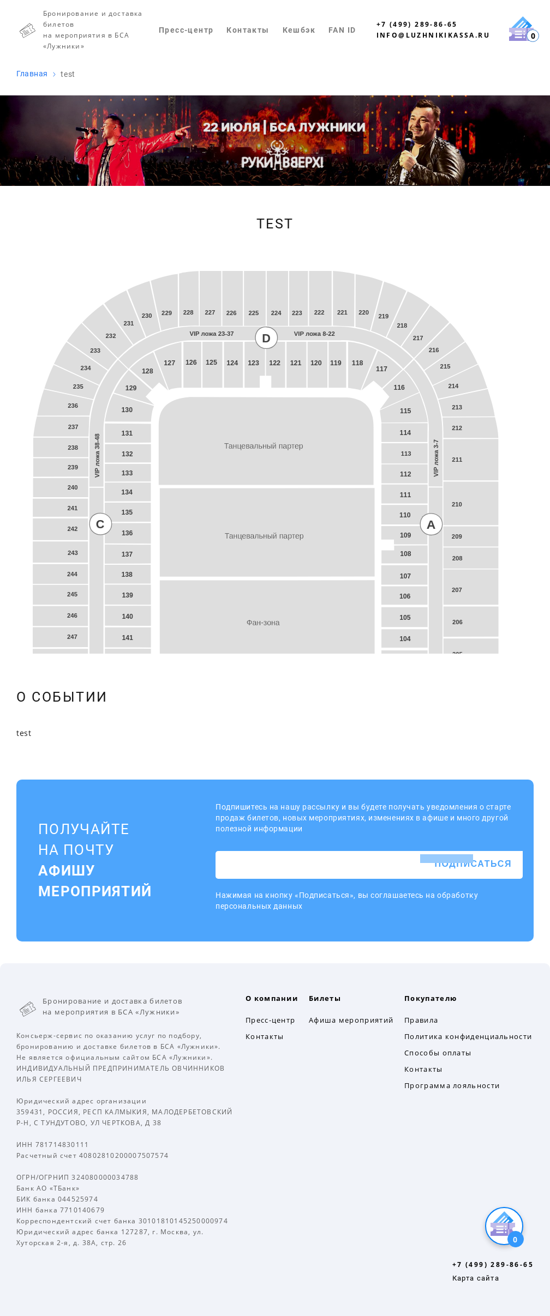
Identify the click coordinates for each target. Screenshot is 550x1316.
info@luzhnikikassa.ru (433, 35)
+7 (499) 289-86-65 (417, 24)
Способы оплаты (437, 1053)
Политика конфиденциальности (468, 1036)
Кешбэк (299, 30)
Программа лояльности (452, 1085)
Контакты (247, 30)
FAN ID (342, 30)
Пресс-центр (186, 30)
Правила (421, 1020)
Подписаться (473, 864)
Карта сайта (475, 1278)
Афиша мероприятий (351, 1020)
